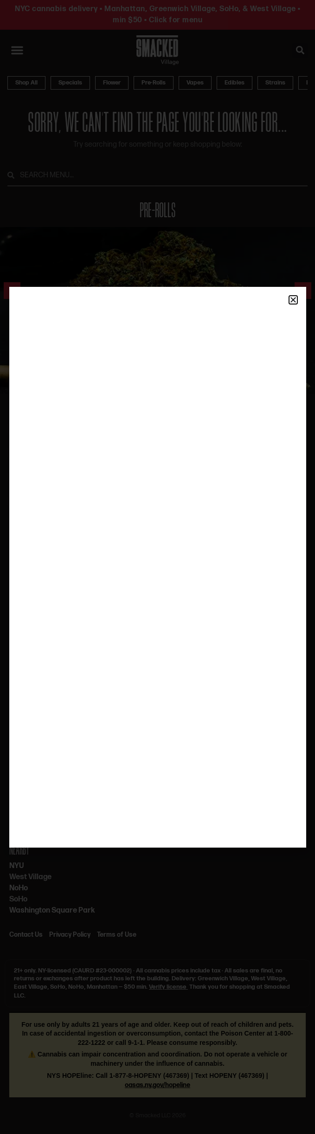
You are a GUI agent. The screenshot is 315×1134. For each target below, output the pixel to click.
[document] (157, 567)
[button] (293, 300)
